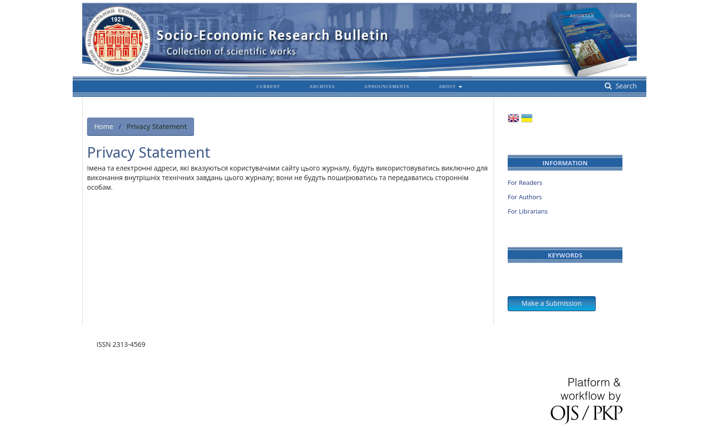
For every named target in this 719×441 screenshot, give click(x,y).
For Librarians (528, 211)
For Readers (525, 182)
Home (103, 126)
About (448, 86)
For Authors (525, 197)
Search (625, 85)
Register (582, 15)
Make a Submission (552, 303)
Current (268, 86)
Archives (322, 86)
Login (623, 15)
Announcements (386, 86)
